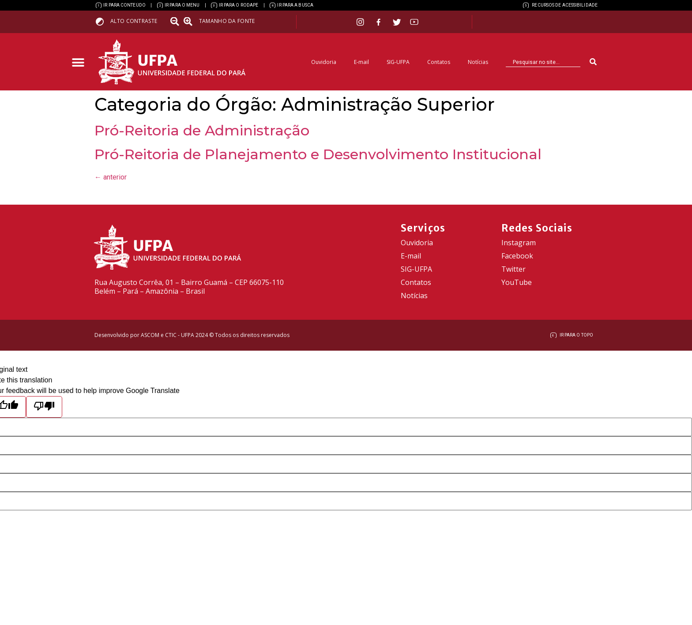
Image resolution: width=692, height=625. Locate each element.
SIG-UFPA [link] (398, 62)
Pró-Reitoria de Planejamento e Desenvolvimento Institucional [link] (318, 154)
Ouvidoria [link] (323, 62)
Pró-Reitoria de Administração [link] (201, 130)
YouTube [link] (516, 282)
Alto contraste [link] (133, 21)
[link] (121, 5)
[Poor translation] (44, 407)
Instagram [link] (518, 242)
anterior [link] (110, 177)
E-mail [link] (361, 62)
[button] (78, 63)
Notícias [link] (478, 62)
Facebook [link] (517, 256)
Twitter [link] (513, 269)
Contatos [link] (438, 62)
